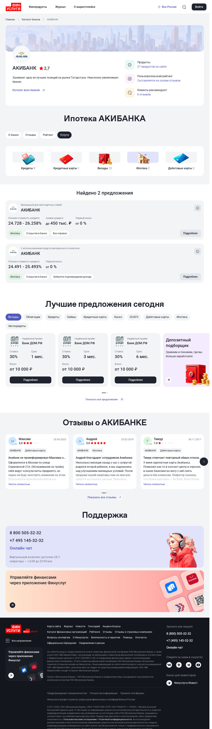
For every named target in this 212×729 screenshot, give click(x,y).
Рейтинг (48, 135)
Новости (80, 626)
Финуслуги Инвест (182, 683)
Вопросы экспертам (58, 637)
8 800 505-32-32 (25, 532)
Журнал (68, 626)
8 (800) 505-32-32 (178, 633)
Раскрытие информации (104, 693)
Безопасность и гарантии (105, 637)
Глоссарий (94, 626)
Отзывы (30, 135)
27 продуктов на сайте (151, 66)
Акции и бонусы (112, 626)
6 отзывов (144, 94)
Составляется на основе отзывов (158, 80)
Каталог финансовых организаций (67, 631)
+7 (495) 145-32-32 (179, 640)
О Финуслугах (80, 637)
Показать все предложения (105, 399)
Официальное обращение (61, 643)
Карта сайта (54, 626)
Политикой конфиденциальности (115, 719)
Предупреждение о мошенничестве (67, 693)
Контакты (141, 637)
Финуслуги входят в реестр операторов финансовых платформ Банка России (91, 699)
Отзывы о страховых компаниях (133, 631)
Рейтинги (94, 631)
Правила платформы (132, 693)
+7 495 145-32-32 (27, 540)
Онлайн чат (174, 647)
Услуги (64, 135)
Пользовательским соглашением (80, 719)
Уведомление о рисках (92, 643)
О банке (13, 135)
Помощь (128, 637)
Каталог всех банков (29, 90)
